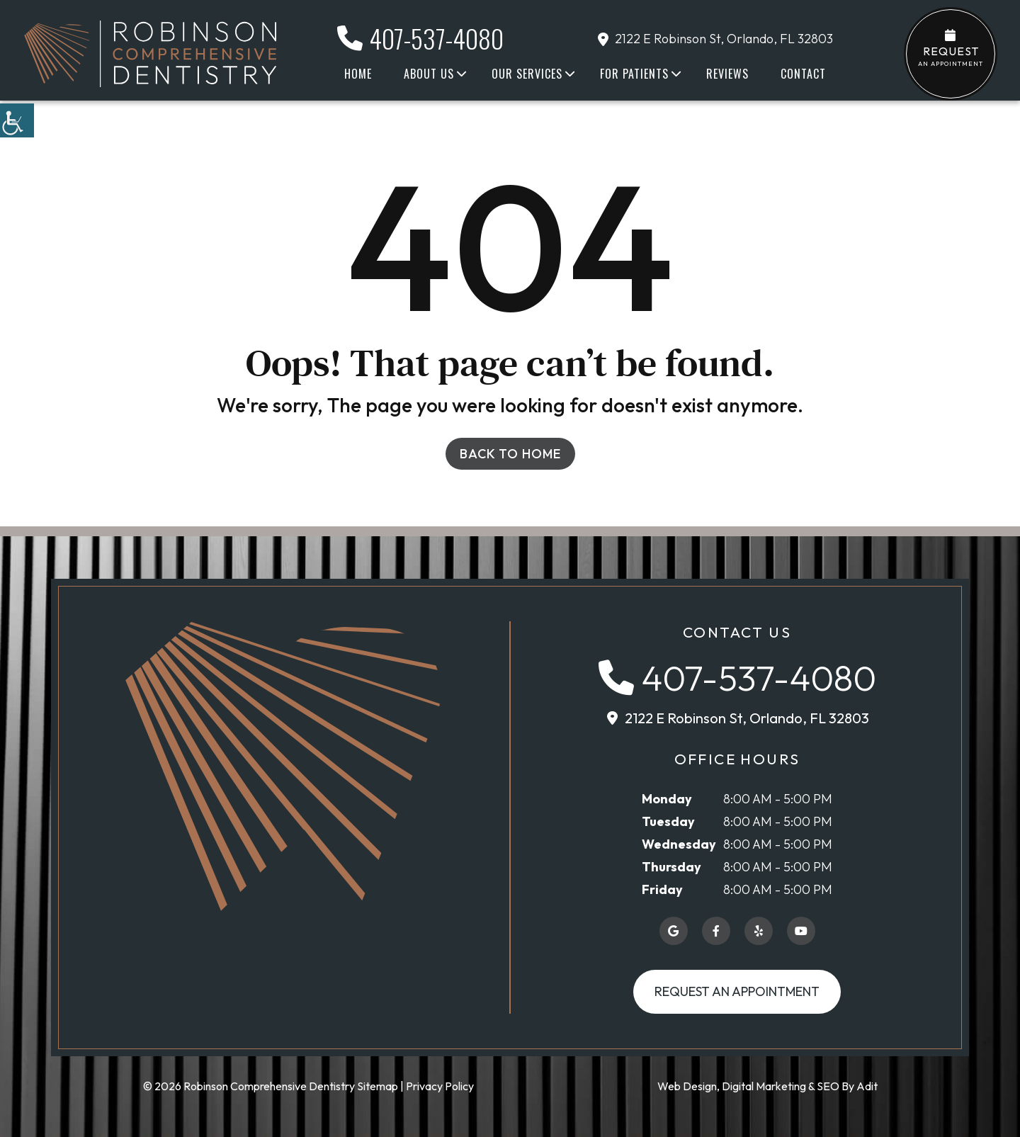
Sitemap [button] (377, 1086)
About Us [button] (429, 73)
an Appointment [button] (950, 48)
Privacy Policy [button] (440, 1086)
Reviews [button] (727, 73)
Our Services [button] (527, 73)
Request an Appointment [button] (737, 991)
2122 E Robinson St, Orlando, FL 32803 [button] (715, 38)
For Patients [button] (634, 73)
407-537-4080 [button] (420, 38)
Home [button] (358, 73)
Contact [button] (803, 73)
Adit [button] (867, 1086)
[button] (17, 120)
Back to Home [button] (510, 454)
